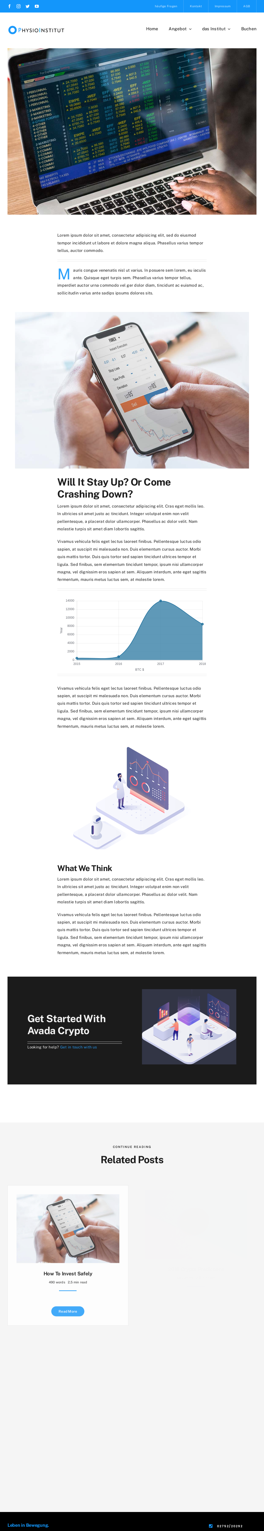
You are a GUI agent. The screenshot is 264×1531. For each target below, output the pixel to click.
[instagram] (19, 6)
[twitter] (28, 6)
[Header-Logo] (36, 24)
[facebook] (10, 6)
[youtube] (37, 6)
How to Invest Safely (68, 1273)
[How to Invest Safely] (68, 1197)
